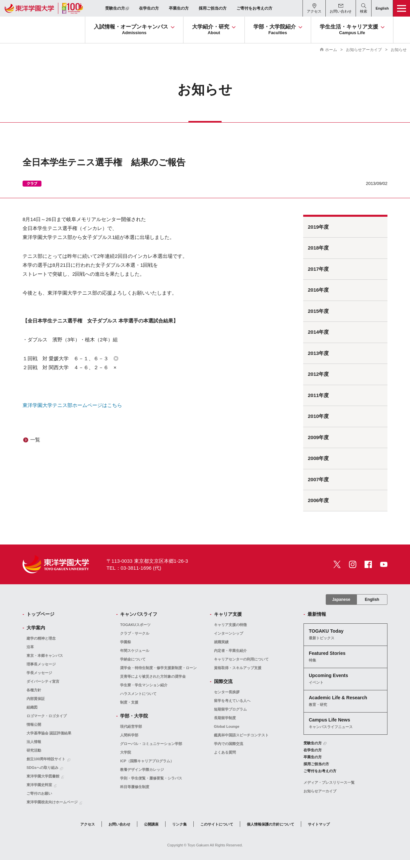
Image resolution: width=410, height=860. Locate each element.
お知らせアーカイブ (364, 49)
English (372, 599)
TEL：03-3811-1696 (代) (133, 568)
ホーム (331, 49)
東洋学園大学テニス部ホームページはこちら (72, 405)
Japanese (341, 599)
